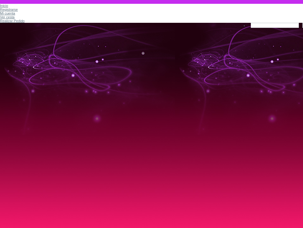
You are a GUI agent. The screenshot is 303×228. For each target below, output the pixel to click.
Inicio (4, 6)
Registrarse (9, 9)
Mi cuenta (7, 13)
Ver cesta (7, 17)
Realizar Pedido (12, 21)
